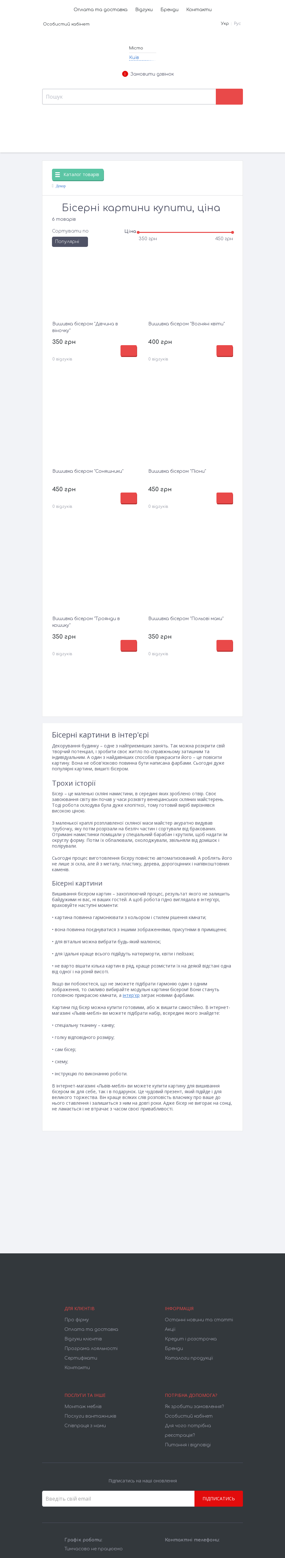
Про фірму (76, 1319)
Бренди (169, 9)
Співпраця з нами (85, 1425)
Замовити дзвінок (148, 74)
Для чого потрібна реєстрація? (188, 1430)
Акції (170, 1329)
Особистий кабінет (66, 24)
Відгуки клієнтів (83, 1339)
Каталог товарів (77, 174)
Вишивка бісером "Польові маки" (185, 618)
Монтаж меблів (83, 1406)
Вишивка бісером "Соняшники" (87, 471)
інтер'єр (131, 995)
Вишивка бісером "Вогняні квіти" (186, 324)
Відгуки (144, 9)
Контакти (199, 9)
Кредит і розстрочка (191, 1339)
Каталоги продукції (189, 1358)
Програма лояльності (91, 1348)
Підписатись (218, 1498)
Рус (237, 23)
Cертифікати (80, 1358)
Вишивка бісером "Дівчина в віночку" (85, 327)
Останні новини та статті (199, 1319)
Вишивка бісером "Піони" (177, 471)
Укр (225, 23)
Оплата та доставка (101, 9)
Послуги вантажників (90, 1416)
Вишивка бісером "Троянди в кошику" (86, 622)
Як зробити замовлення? (194, 1406)
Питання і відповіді (188, 1445)
